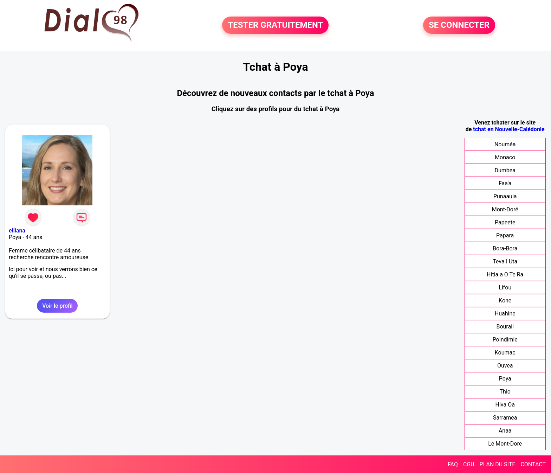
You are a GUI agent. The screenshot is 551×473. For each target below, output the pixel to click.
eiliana (17, 230)
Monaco (505, 157)
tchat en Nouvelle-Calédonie (508, 129)
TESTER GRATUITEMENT (275, 25)
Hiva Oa (505, 404)
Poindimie (505, 339)
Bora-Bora (505, 248)
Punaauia (505, 196)
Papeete (505, 222)
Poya (505, 378)
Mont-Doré (505, 209)
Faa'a (505, 183)
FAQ (453, 464)
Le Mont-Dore (505, 443)
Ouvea (505, 365)
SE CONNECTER (459, 25)
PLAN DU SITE (498, 464)
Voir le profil (57, 305)
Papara (505, 235)
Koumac (505, 352)
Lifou (505, 287)
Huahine (505, 313)
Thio (505, 391)
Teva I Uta (505, 261)
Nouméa (505, 144)
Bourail (505, 326)
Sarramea (505, 417)
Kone (505, 300)
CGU (468, 464)
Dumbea (505, 170)
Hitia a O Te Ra (505, 274)
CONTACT (533, 464)
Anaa (505, 430)
